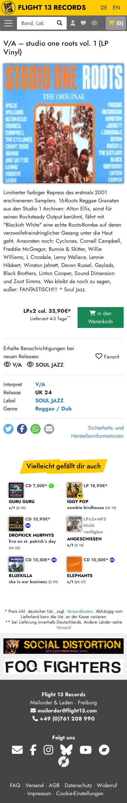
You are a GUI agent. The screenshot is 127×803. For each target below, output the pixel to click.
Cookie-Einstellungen (79, 793)
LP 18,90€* (96, 485)
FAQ (15, 785)
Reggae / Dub (53, 408)
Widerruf (107, 785)
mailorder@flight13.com (63, 710)
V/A (40, 384)
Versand (63, 627)
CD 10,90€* (37, 519)
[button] (8, 429)
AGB (54, 785)
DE (104, 7)
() (115, 23)
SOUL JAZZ (49, 400)
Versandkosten (80, 611)
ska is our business (34, 579)
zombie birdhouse (93, 505)
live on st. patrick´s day (34, 538)
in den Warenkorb (100, 317)
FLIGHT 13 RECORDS (45, 7)
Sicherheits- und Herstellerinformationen (97, 432)
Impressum (39, 793)
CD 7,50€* (37, 485)
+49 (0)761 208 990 (64, 719)
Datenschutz (78, 785)
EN (116, 7)
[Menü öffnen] (8, 23)
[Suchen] (60, 23)
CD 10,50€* (38, 560)
